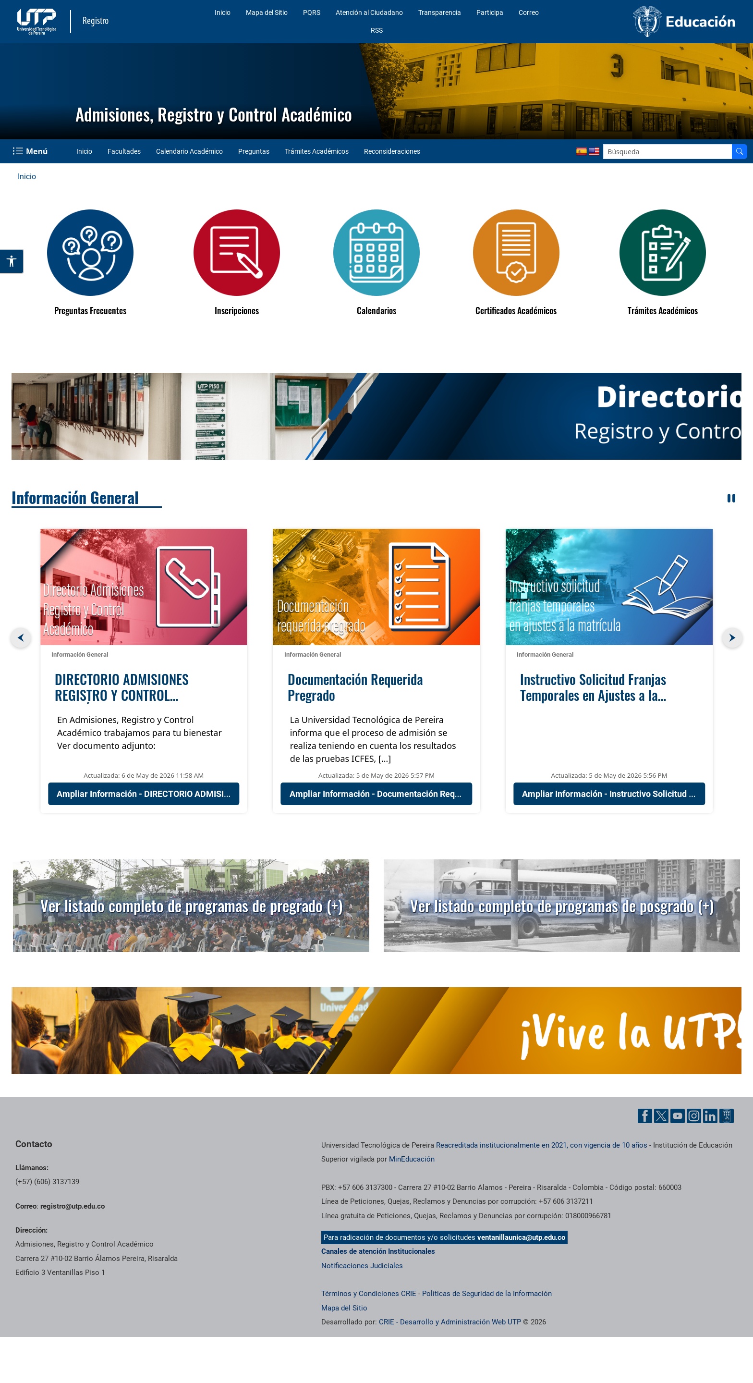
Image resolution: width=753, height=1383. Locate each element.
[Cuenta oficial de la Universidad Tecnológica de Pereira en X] (661, 1116)
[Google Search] (667, 151)
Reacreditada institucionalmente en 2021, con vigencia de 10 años (541, 1145)
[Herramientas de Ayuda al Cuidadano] (726, 1116)
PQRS (311, 12)
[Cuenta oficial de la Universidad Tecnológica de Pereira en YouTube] (677, 1116)
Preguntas (253, 151)
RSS (377, 30)
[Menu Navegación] (31, 151)
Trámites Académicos (317, 151)
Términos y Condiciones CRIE (368, 1293)
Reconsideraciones (392, 151)
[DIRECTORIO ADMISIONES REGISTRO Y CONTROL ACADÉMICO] (143, 587)
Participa (489, 12)
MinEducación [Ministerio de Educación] (412, 1159)
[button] (376, 416)
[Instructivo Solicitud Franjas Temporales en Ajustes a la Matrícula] (609, 587)
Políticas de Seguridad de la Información (487, 1293)
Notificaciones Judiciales (362, 1265)
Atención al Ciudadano (369, 12)
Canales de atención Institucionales (378, 1251)
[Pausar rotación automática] (731, 498)
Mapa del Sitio (267, 12)
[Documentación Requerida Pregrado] (376, 587)
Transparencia (439, 12)
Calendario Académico (189, 151)
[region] (376, 416)
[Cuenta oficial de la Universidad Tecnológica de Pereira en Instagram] (694, 1116)
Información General (75, 497)
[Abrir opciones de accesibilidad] (12, 261)
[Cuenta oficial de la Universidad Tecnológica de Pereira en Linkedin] (710, 1116)
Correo (529, 12)
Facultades (124, 151)
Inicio (223, 12)
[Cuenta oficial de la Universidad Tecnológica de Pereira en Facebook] (645, 1116)
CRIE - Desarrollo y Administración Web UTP (450, 1322)
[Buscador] (739, 151)
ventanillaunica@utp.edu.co (521, 1237)
